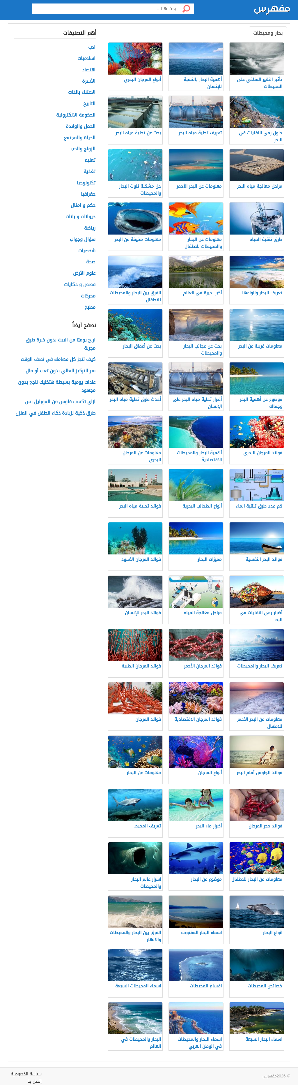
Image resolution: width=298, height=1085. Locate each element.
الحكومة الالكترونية (75, 115)
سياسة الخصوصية (26, 1074)
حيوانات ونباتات (80, 217)
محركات (88, 296)
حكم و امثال (83, 205)
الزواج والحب (82, 149)
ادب (91, 47)
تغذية (89, 172)
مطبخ (90, 307)
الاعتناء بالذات (81, 92)
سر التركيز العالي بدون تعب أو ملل (60, 371)
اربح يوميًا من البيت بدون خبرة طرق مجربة (60, 344)
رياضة (89, 228)
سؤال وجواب (82, 239)
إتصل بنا (34, 1081)
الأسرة (88, 81)
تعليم (89, 160)
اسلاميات (86, 58)
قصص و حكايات (79, 285)
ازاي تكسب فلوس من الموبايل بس (60, 402)
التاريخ (89, 104)
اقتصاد (88, 70)
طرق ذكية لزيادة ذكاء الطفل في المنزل (55, 413)
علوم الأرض (84, 273)
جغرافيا (88, 194)
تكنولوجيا (86, 183)
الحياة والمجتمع (79, 138)
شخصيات (86, 251)
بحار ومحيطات (268, 33)
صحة (90, 262)
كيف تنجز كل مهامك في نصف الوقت (58, 359)
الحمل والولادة (80, 126)
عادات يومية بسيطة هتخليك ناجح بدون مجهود (56, 386)
